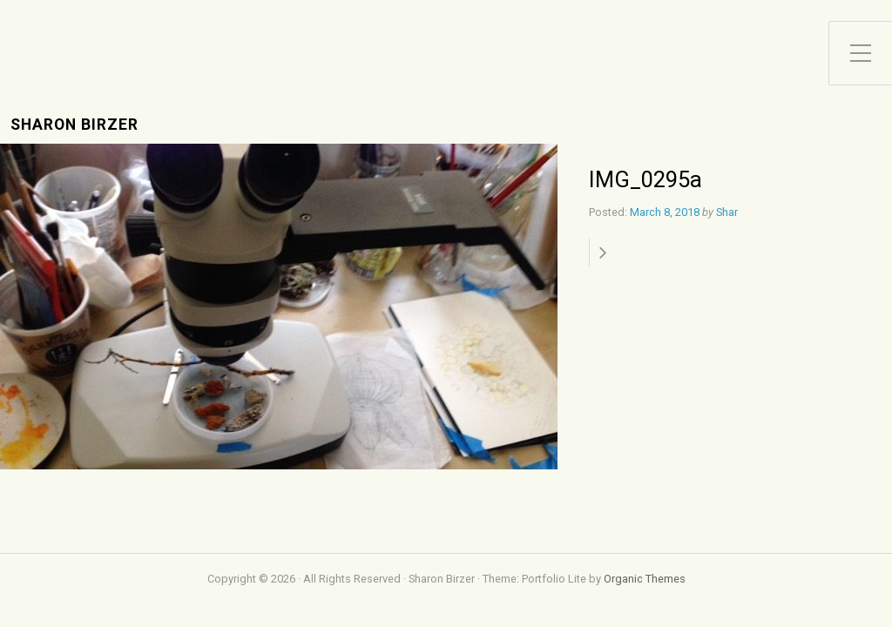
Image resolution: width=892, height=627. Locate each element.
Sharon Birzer (74, 125)
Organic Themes (645, 578)
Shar (727, 212)
